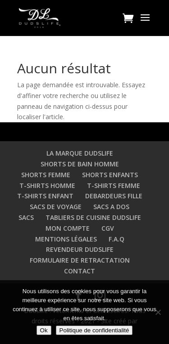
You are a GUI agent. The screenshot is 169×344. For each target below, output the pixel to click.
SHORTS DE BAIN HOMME (80, 164)
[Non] (157, 312)
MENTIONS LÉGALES (66, 239)
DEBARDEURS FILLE (113, 196)
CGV (107, 228)
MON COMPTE (68, 228)
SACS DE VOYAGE (56, 206)
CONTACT (79, 271)
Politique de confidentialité (94, 330)
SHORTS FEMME (45, 174)
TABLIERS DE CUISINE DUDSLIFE (93, 217)
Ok (44, 330)
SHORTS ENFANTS (110, 174)
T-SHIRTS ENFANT (45, 196)
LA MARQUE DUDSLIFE (79, 153)
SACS (26, 217)
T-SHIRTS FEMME (113, 185)
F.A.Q (116, 239)
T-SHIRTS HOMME (47, 185)
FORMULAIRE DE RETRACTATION (80, 260)
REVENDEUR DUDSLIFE (80, 249)
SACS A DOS (111, 206)
